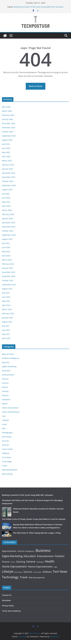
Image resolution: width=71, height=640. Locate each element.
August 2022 (7, 289)
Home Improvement (10, 408)
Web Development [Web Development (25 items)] (37, 577)
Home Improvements (11, 412)
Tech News (6, 457)
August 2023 (7, 239)
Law (3, 416)
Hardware (6, 399)
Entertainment (8, 375)
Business (6, 362)
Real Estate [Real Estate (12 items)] (18, 572)
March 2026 (7, 111)
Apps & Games (8, 354)
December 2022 (8, 272)
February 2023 (8, 264)
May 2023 (6, 251)
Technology (7, 461)
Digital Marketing (9, 366)
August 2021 (7, 322)
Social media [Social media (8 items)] (37, 572)
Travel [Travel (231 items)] (24, 577)
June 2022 (6, 297)
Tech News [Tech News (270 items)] (60, 572)
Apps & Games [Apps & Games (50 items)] (9, 551)
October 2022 (7, 280)
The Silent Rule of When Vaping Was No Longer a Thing (37, 533)
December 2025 (8, 123)
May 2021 (6, 334)
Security (5, 441)
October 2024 (7, 181)
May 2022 (6, 301)
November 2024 (8, 177)
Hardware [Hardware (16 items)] (40, 562)
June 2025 (6, 148)
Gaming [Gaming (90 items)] (20, 561)
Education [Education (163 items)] (30, 556)
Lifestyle (5, 420)
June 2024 (6, 198)
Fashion (5, 379)
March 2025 (7, 160)
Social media (7, 449)
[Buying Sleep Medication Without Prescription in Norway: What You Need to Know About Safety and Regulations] (6, 526)
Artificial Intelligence (10, 358)
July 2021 (6, 326)
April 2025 (6, 156)
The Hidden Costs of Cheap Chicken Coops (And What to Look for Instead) (33, 519)
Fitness (5, 387)
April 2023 (6, 255)
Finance (5, 383)
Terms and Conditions (11, 611)
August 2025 (7, 140)
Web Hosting (7, 474)
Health (5, 403)
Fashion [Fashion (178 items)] (59, 556)
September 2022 (9, 284)
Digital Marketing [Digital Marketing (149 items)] (12, 556)
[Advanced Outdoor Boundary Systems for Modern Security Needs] (6, 512)
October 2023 (7, 231)
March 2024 (7, 210)
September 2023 (9, 235)
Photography (7, 432)
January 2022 (7, 317)
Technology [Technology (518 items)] (10, 577)
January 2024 (7, 218)
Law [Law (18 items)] (55, 567)
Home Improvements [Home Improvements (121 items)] (40, 566)
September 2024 (9, 185)
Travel (4, 465)
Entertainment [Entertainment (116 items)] (45, 556)
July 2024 (6, 193)
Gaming (5, 391)
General (5, 395)
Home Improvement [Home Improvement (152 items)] (14, 566)
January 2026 (7, 119)
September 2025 (9, 136)
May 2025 (6, 152)
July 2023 (6, 243)
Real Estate (6, 437)
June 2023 (6, 247)
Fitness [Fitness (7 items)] (13, 562)
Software (5, 453)
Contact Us (6, 595)
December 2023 (8, 222)
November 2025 (8, 127)
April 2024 (6, 206)
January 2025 (7, 169)
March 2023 (7, 260)
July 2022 (6, 293)
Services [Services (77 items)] (27, 571)
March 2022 (7, 309)
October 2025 (7, 131)
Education (6, 370)
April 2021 (6, 338)
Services (5, 445)
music (4, 424)
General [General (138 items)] (30, 561)
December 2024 (8, 173)
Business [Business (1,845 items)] (43, 550)
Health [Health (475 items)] (49, 561)
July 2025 (6, 144)
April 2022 (6, 305)
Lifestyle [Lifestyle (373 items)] (7, 572)
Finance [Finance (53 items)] (6, 561)
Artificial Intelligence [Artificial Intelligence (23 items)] (25, 551)
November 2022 (8, 276)
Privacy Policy (8, 605)
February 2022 (8, 313)
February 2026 (8, 115)
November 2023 (8, 227)
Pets (4, 428)
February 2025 (8, 165)
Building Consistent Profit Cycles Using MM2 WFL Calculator (39, 7)
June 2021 (6, 330)
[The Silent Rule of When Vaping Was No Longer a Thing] (6, 534)
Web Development (9, 470)
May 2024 (6, 202)
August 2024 (7, 189)
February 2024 (8, 214)
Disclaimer (6, 600)
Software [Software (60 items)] (47, 571)
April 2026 (6, 107)
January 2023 (7, 268)
